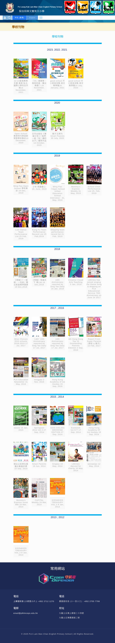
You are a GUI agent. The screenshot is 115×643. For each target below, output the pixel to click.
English (32, 18)
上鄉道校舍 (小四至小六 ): (25, 601)
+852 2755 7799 (92, 601)
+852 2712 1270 (46, 601)
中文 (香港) (19, 18)
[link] (21, 77)
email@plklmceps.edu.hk (25, 613)
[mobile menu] (41, 17)
